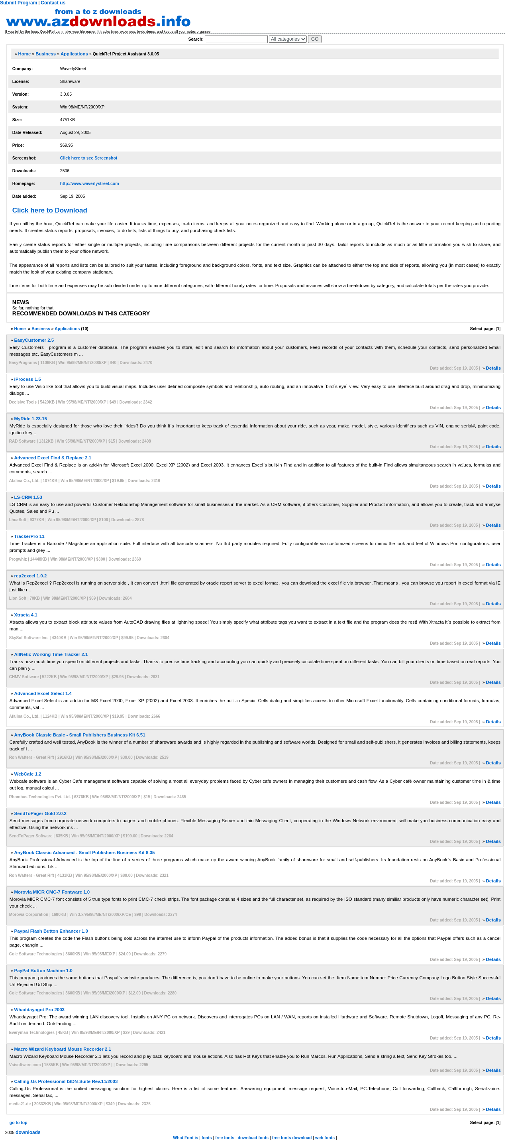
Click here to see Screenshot (89, 158)
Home (24, 53)
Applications (74, 53)
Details (493, 368)
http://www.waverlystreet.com (89, 183)
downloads (28, 1132)
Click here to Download (49, 210)
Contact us (53, 3)
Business (45, 53)
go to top (18, 1122)
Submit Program (18, 3)
